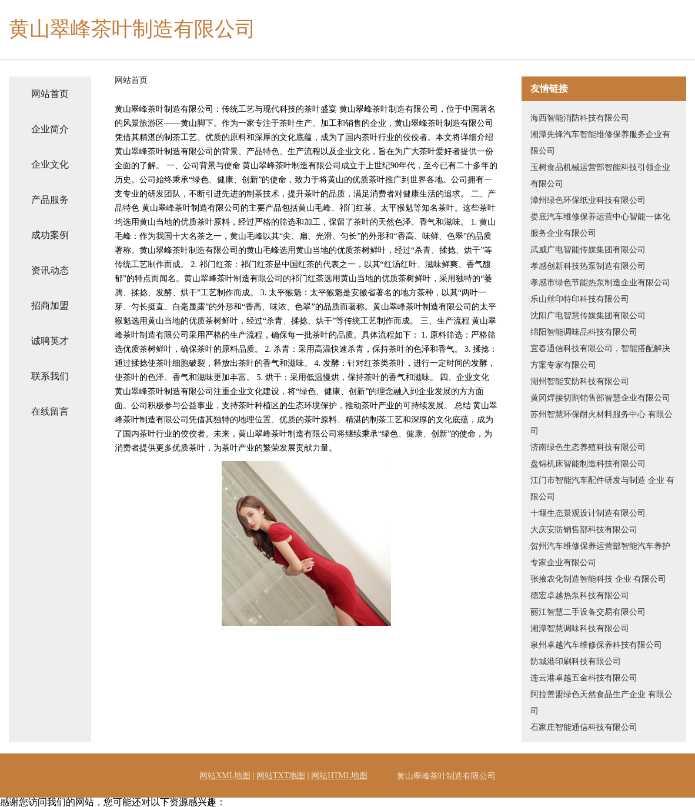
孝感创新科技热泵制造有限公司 (588, 266)
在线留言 (50, 411)
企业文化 (50, 164)
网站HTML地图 (339, 775)
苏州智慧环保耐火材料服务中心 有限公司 (601, 422)
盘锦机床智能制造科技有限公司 (588, 463)
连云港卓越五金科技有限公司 (583, 677)
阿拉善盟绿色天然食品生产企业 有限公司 (601, 702)
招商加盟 (50, 306)
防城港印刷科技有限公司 (575, 661)
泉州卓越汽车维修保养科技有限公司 (596, 645)
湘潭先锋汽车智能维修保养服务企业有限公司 (600, 142)
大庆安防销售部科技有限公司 (583, 529)
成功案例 (50, 235)
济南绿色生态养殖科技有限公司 (588, 447)
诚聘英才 (50, 341)
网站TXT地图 (280, 775)
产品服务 (50, 200)
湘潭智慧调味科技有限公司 (579, 628)
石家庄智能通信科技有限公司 (583, 727)
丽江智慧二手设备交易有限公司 (588, 612)
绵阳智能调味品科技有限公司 (583, 332)
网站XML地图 (224, 775)
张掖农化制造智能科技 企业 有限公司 (598, 579)
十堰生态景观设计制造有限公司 (588, 513)
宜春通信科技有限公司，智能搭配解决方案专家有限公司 (600, 356)
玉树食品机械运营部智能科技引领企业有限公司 (600, 175)
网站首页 (50, 94)
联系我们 (50, 376)
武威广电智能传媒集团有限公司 (588, 249)
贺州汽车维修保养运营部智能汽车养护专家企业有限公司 (600, 554)
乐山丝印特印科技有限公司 (579, 299)
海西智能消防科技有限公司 (579, 118)
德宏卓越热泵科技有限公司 (579, 595)
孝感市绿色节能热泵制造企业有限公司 (600, 282)
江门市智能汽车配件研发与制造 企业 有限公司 (602, 488)
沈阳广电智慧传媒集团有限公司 (588, 315)
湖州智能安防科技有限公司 (579, 381)
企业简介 (50, 129)
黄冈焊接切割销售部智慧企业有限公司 (600, 398)
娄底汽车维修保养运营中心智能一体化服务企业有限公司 (600, 225)
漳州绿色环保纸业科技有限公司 (588, 200)
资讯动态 (50, 270)
